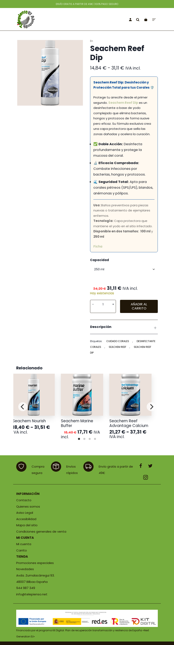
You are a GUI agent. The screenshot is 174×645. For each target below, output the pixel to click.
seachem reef (117, 347)
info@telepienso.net (31, 594)
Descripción (124, 327)
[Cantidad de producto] (103, 304)
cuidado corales (117, 341)
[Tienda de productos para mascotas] (43, 19)
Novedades (25, 569)
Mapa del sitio (27, 525)
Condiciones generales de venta (41, 531)
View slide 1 (79, 439)
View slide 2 (84, 439)
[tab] (124, 327)
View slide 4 (95, 439)
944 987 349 (25, 588)
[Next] (151, 406)
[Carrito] (146, 19)
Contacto (23, 500)
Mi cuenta (23, 544)
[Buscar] (138, 19)
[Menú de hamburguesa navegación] (154, 19)
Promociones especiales (35, 563)
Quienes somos (28, 506)
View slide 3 (90, 439)
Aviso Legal (24, 512)
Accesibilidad (26, 519)
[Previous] (22, 406)
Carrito (21, 550)
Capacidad (99, 260)
